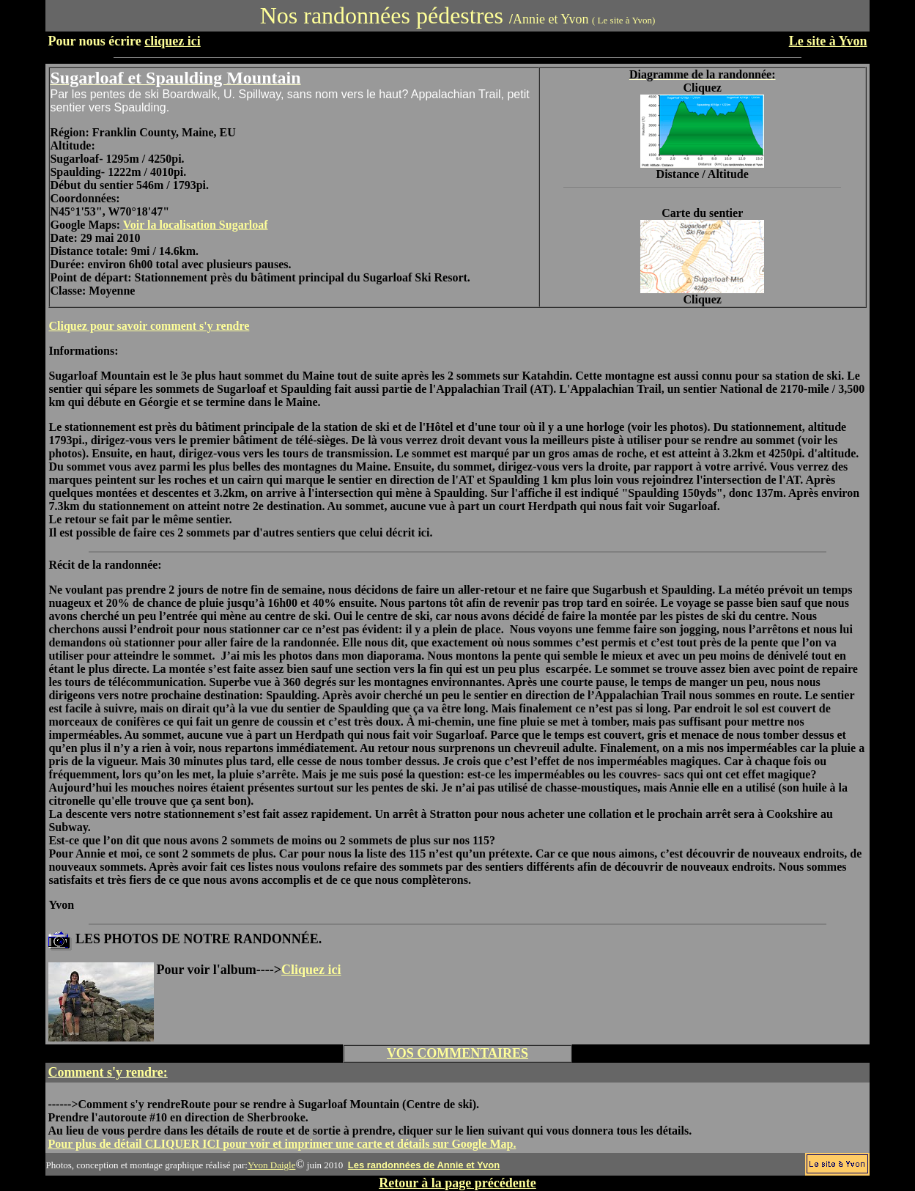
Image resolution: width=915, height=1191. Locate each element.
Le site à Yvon (828, 41)
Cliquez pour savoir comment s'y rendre (148, 326)
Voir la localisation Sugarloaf (195, 224)
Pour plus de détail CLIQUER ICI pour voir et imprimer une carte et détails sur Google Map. (282, 1143)
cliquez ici (172, 41)
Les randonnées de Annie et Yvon (424, 1164)
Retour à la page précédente (457, 1183)
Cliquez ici (311, 969)
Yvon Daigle (272, 1164)
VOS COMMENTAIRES (457, 1053)
